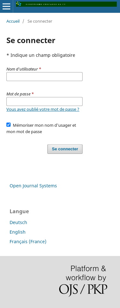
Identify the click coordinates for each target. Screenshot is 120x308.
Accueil (13, 21)
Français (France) (28, 241)
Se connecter (65, 148)
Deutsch (18, 222)
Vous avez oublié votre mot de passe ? (42, 109)
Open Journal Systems (33, 186)
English (18, 232)
